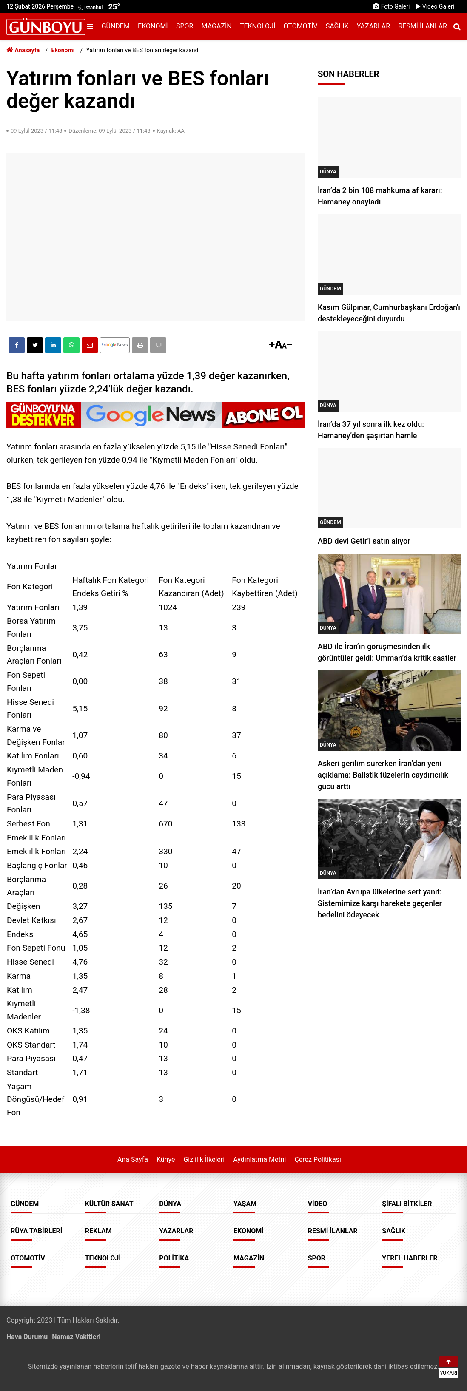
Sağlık (337, 26)
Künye (166, 1159)
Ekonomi (153, 26)
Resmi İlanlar (422, 26)
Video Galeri (435, 6)
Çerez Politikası (317, 1159)
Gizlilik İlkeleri (204, 1159)
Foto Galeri (391, 6)
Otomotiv (301, 26)
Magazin (217, 26)
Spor (184, 26)
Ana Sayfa (132, 1159)
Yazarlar (373, 26)
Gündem (116, 26)
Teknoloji (257, 26)
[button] (140, 345)
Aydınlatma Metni (259, 1159)
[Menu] (92, 27)
